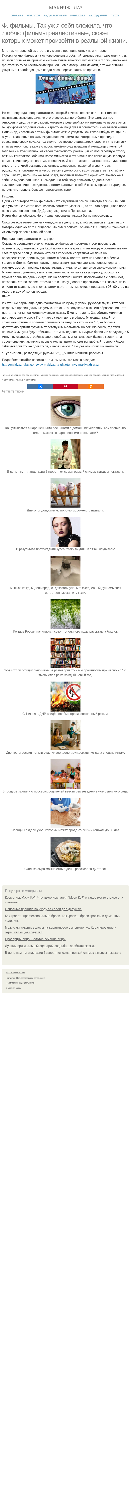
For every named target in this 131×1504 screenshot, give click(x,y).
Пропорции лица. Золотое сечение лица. (35, 939)
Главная (17, 15)
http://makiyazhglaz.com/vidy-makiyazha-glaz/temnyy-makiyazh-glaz (50, 364)
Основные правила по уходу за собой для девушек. (43, 909)
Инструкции (98, 15)
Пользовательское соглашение (30, 978)
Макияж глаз (65, 8)
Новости (33, 15)
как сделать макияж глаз (101, 375)
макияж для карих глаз (52, 375)
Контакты (10, 978)
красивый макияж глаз (76, 375)
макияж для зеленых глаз (27, 375)
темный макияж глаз (26, 380)
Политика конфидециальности (20, 983)
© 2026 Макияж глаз (15, 973)
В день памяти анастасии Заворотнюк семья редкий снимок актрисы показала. (63, 952)
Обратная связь (13, 988)
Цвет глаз (77, 15)
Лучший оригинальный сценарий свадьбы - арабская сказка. (50, 946)
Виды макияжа (55, 15)
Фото (115, 15)
